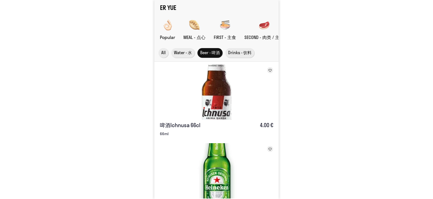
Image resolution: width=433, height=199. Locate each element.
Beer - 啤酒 (210, 52)
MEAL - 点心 (194, 37)
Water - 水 (183, 52)
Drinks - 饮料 (240, 52)
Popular (167, 37)
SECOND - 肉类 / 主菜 (264, 37)
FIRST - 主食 (225, 37)
